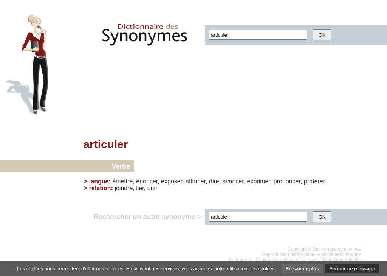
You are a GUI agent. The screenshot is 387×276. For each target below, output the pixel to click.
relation (100, 188)
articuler (310, 259)
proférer (314, 181)
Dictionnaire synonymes (337, 249)
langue (99, 181)
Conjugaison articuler (277, 259)
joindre (124, 188)
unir (152, 188)
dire (214, 181)
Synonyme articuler (341, 259)
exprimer (258, 181)
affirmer (196, 181)
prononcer (287, 181)
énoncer (147, 181)
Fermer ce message (352, 268)
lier (140, 188)
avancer (233, 181)
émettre (122, 181)
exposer (171, 181)
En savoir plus (302, 268)
